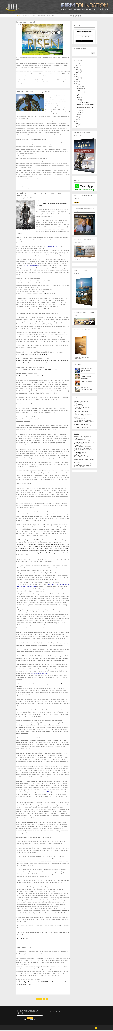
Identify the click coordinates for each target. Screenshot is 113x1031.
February (79, 113)
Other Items (41, 16)
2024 (77, 68)
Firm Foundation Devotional (80, 406)
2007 (77, 127)
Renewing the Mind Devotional (81, 425)
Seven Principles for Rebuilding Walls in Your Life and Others (86, 377)
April (78, 101)
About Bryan (25, 16)
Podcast (33, 16)
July (78, 96)
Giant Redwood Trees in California (30, 112)
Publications (51, 16)
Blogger (61, 1012)
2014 (77, 86)
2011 (77, 120)
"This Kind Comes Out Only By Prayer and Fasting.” (86, 371)
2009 (77, 124)
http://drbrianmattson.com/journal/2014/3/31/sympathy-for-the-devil (37, 370)
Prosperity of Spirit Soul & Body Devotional (84, 422)
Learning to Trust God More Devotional (83, 415)
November (79, 89)
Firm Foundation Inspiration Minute (82, 408)
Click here (18, 189)
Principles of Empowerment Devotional (83, 421)
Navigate (76, 418)
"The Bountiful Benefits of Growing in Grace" (38, 187)
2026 (77, 64)
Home (17, 16)
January (79, 115)
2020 (77, 75)
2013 (77, 117)
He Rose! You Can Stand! (83, 103)
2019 (77, 77)
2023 (77, 70)
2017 (77, 80)
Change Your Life (78, 405)
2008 (77, 126)
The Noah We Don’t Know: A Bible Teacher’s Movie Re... (85, 109)
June (78, 98)
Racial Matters (77, 424)
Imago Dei (76, 411)
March (78, 111)
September (80, 93)
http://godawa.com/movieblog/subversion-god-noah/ (32, 355)
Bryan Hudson (21, 939)
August (79, 94)
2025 (77, 66)
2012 (77, 118)
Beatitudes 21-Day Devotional (81, 402)
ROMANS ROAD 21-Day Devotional (82, 426)
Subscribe (84, 42)
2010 (77, 122)
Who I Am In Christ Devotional (81, 428)
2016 (77, 82)
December (79, 87)
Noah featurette (50, 294)
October (79, 91)
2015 (77, 84)
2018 (77, 79)
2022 (77, 71)
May (78, 100)
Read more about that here (41, 756)
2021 (77, 73)
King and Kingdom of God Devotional (82, 413)
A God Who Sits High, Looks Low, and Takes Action (86, 390)
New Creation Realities (79, 419)
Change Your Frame (78, 403)
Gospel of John (77, 409)
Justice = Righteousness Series (81, 412)
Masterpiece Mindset (79, 416)
